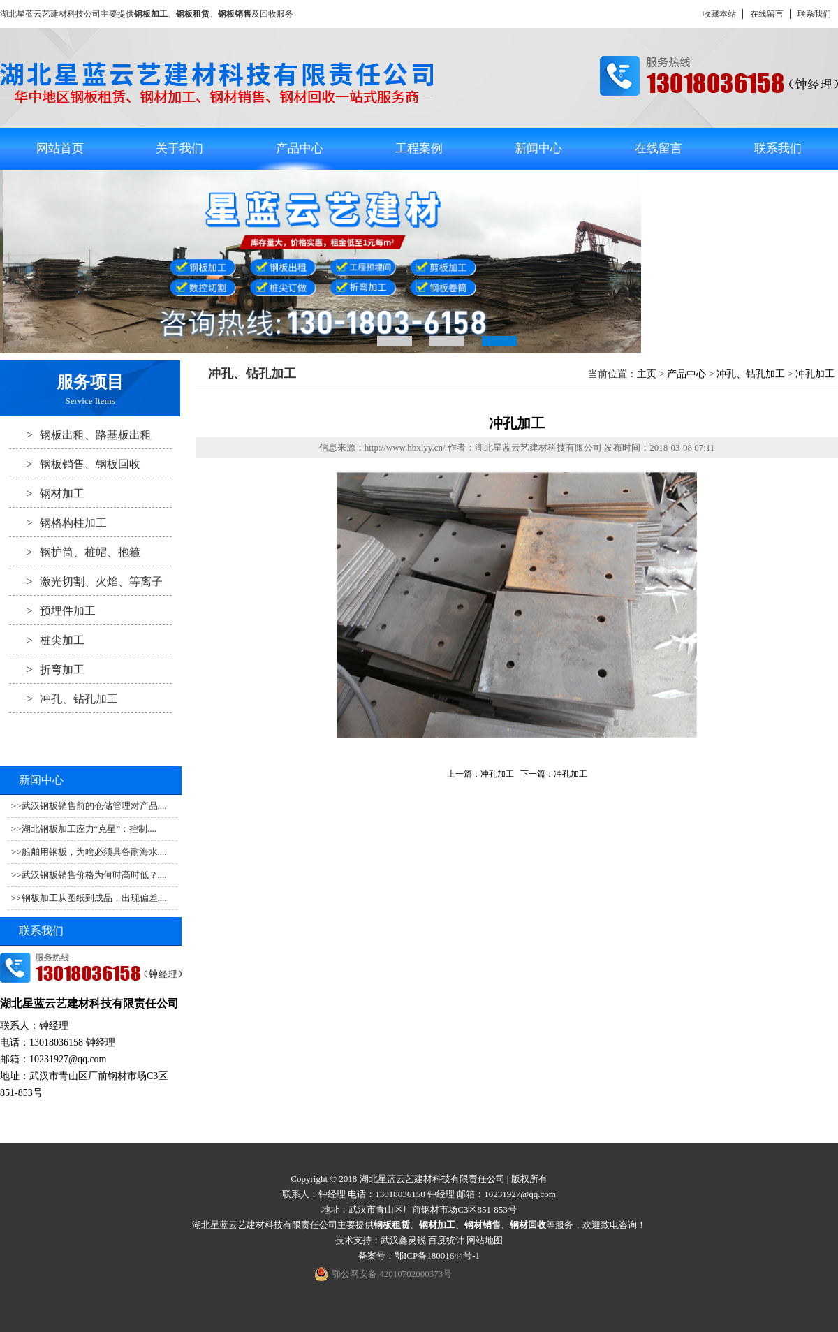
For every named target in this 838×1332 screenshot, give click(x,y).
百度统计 (446, 1240)
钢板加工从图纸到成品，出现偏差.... (94, 898)
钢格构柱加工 (58, 522)
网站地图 (484, 1240)
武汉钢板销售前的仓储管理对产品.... (94, 805)
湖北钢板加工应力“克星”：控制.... (89, 829)
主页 (646, 374)
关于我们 (179, 148)
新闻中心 (538, 148)
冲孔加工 (815, 374)
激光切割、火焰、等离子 (86, 581)
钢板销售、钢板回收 (74, 464)
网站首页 (60, 148)
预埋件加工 (52, 610)
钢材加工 (46, 493)
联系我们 (814, 14)
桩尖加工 (46, 640)
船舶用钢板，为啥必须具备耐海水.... (94, 852)
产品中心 (299, 148)
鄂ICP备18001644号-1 (437, 1255)
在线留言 (767, 14)
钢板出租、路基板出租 (80, 434)
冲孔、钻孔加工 (63, 698)
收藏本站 (719, 14)
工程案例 (419, 148)
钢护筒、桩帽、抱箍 (74, 552)
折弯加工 (46, 669)
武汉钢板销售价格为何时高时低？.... (94, 875)
